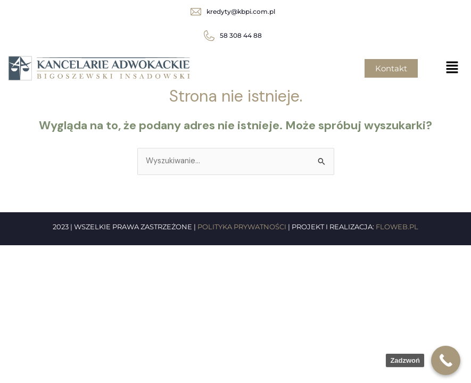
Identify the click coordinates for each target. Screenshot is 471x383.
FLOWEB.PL (397, 226)
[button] (452, 68)
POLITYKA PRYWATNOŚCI (241, 226)
